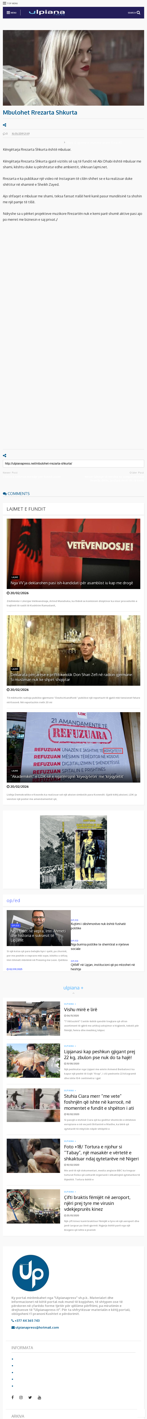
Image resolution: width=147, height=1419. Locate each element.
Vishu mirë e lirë (80, 1009)
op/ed (13, 900)
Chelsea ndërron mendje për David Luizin (32, 476)
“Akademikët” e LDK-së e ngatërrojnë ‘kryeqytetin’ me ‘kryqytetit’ (67, 776)
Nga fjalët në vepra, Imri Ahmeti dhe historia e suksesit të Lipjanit (38, 935)
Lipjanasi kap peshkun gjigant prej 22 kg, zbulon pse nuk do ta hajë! (99, 1054)
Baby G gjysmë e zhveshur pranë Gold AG (94, 142)
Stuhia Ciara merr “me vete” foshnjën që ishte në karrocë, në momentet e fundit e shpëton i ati (99, 1102)
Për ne (20, 1365)
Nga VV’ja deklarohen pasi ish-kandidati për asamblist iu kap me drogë (72, 582)
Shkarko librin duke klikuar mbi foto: (55, 850)
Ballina (20, 1359)
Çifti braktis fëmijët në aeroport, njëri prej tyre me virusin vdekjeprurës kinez (97, 1203)
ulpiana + (70, 1004)
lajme (15, 577)
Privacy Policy (26, 1372)
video (19, 1386)
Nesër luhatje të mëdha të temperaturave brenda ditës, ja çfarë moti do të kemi (114, 478)
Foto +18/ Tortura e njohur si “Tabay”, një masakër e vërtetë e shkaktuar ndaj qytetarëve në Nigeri (101, 1152)
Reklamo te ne (26, 1379)
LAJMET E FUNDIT (26, 509)
